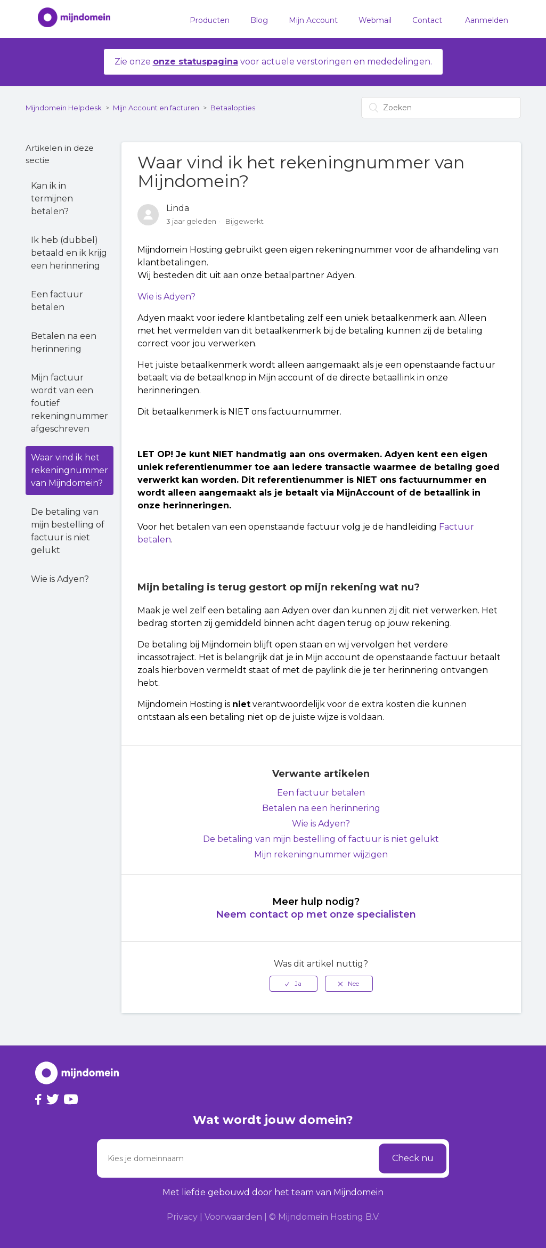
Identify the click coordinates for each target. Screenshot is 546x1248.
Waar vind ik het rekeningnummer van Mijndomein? (69, 470)
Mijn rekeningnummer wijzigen (321, 854)
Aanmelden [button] (486, 20)
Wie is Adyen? (60, 579)
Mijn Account (313, 20)
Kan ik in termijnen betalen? (52, 198)
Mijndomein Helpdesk (64, 107)
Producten (210, 20)
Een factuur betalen (57, 300)
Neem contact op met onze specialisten (316, 914)
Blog (259, 20)
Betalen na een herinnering (63, 342)
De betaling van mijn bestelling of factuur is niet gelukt (67, 531)
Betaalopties (232, 107)
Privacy (182, 1217)
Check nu (413, 1158)
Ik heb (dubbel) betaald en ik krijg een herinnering (69, 253)
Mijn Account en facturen (156, 107)
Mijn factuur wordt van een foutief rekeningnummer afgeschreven (69, 403)
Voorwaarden (233, 1217)
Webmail (375, 20)
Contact (427, 20)
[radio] (293, 984)
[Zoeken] (441, 107)
